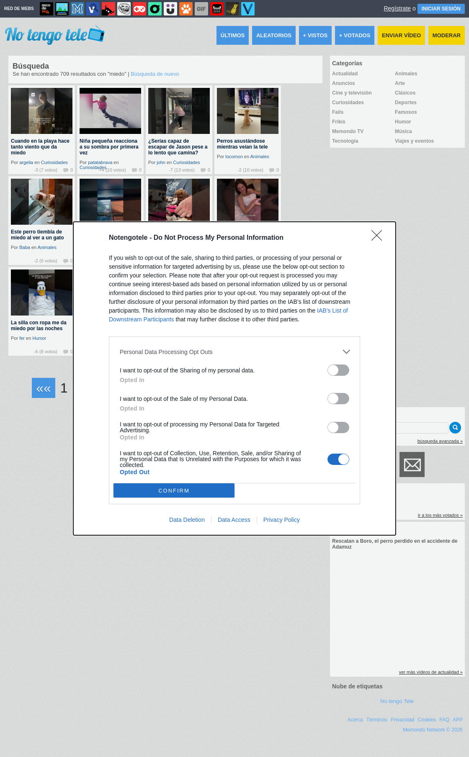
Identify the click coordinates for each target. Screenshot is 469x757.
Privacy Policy (281, 519)
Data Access (234, 519)
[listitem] (234, 351)
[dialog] (234, 378)
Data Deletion (187, 519)
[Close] (379, 238)
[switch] (338, 370)
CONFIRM (174, 491)
